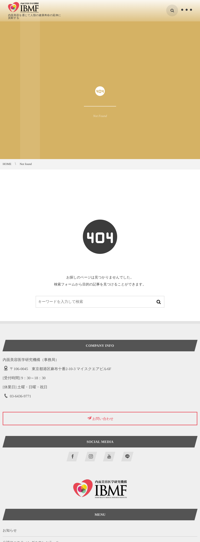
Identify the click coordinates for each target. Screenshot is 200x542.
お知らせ (10, 530)
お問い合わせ (102, 418)
